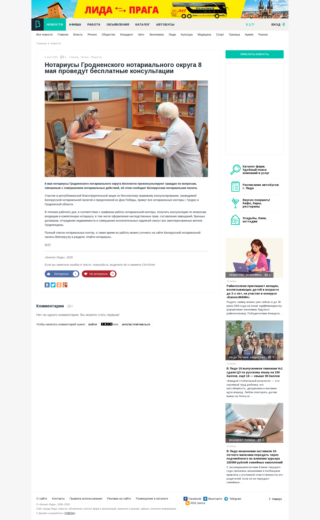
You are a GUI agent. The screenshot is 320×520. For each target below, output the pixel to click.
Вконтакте (212, 498)
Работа (93, 24)
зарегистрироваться (136, 324)
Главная (41, 43)
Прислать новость (254, 54)
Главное (63, 34)
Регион (92, 34)
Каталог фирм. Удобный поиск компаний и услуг (256, 170)
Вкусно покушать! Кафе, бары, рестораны (256, 203)
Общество (108, 34)
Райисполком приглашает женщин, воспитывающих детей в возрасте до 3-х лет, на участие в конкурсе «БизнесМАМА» (253, 291)
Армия (249, 34)
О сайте (41, 498)
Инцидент (126, 34)
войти (92, 324)
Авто (141, 34)
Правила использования (86, 498)
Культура (187, 34)
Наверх (275, 499)
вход (278, 24)
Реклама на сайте (119, 498)
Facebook (192, 498)
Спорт (220, 34)
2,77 (251, 24)
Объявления (118, 24)
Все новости (44, 34)
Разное (263, 34)
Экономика (156, 34)
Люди (172, 34)
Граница (234, 34)
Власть (78, 34)
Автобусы (165, 24)
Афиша (75, 24)
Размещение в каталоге (152, 498)
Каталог (142, 24)
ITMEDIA (70, 513)
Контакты (58, 498)
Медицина (204, 34)
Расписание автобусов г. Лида (261, 186)
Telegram (232, 498)
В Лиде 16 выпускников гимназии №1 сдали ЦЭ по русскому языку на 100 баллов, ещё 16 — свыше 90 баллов (255, 372)
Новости (55, 24)
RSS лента (195, 503)
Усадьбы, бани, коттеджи (255, 219)
